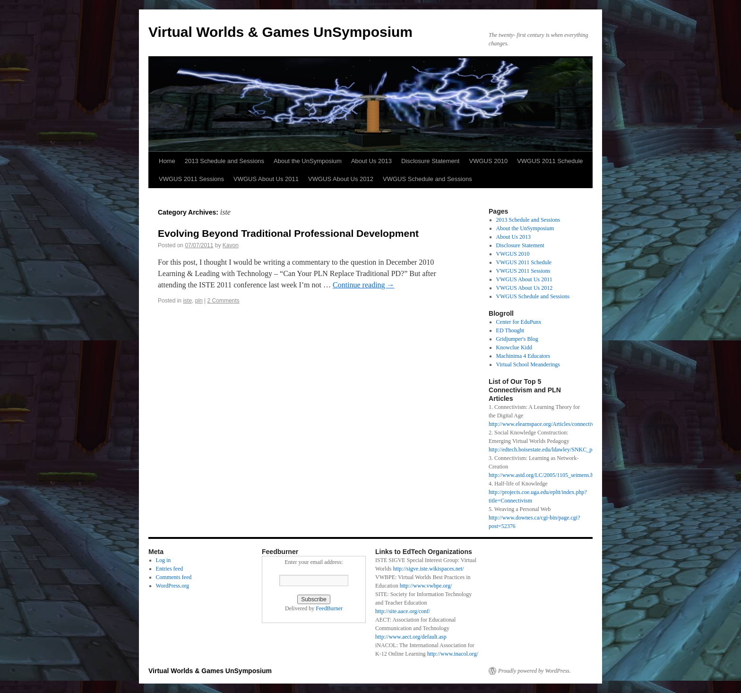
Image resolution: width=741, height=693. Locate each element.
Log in (163, 560)
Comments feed (174, 577)
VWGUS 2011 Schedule (550, 161)
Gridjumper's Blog (517, 339)
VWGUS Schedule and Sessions (427, 178)
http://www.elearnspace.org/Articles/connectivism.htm (550, 424)
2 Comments (223, 300)
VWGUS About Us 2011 (266, 178)
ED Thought (510, 330)
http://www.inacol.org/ (452, 653)
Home (167, 161)
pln (199, 300)
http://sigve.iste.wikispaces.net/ (428, 568)
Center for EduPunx (519, 322)
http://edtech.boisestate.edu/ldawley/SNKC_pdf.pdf (547, 449)
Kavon (231, 245)
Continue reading (364, 285)
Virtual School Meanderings (528, 364)
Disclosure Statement (430, 161)
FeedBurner (329, 608)
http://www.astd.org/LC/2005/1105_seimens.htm (544, 475)
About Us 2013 (371, 161)
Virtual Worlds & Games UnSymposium (280, 32)
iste (187, 300)
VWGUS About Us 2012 (340, 178)
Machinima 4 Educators (523, 356)
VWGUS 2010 (488, 161)
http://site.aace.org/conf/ (402, 611)
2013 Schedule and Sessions (224, 161)
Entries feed (169, 568)
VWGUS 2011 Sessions (191, 178)
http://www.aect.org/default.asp (411, 636)
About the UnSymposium (308, 161)
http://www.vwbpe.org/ (426, 585)
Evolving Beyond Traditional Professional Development (288, 233)
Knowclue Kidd (514, 347)
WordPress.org (172, 585)
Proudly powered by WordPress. (534, 670)
